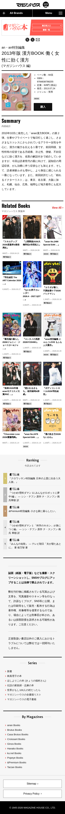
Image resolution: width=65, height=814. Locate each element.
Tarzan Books (14, 767)
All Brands (13, 13)
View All (57, 207)
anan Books (13, 725)
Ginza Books (14, 743)
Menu (53, 13)
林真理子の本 (14, 676)
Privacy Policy (31, 793)
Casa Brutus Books (17, 734)
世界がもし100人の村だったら (23, 690)
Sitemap (31, 783)
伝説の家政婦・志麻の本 (20, 685)
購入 (43, 107)
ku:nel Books (14, 753)
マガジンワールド (32, 5)
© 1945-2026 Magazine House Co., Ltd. (32, 807)
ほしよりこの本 (26, 680)
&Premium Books (16, 762)
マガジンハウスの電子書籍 (21, 699)
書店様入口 (51, 26)
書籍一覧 (52, 30)
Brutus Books (14, 729)
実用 (50, 92)
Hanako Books (15, 748)
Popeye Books (15, 757)
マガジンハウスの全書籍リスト (24, 694)
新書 (9, 671)
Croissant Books (16, 739)
